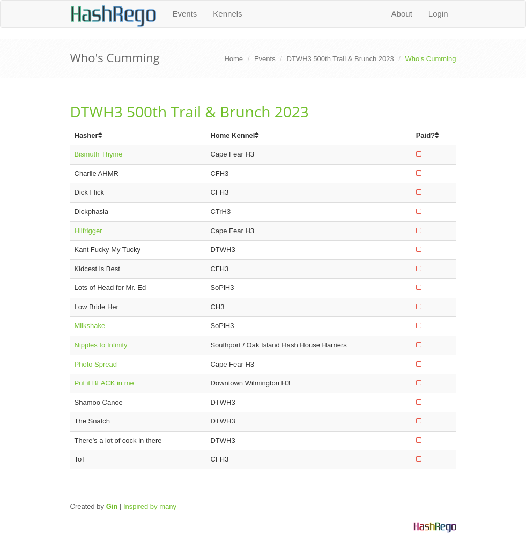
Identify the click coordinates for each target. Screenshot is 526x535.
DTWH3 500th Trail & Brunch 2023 (340, 59)
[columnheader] (138, 136)
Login (438, 13)
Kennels (227, 13)
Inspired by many (149, 506)
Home (233, 59)
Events (185, 13)
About (401, 13)
